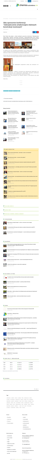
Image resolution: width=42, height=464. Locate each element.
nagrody (22, 399)
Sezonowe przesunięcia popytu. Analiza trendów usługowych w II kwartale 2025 (20, 308)
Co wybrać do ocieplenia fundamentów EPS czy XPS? (17, 191)
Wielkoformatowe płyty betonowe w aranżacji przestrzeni (17, 286)
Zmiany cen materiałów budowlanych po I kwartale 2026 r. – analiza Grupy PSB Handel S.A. (13, 132)
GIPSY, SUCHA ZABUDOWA (11, 451)
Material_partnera (18, 404)
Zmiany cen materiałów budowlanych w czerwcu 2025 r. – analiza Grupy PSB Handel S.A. (22, 328)
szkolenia (32, 404)
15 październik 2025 (11, 340)
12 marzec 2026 (11, 335)
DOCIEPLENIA (9, 435)
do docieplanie (18, 402)
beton (14, 404)
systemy (17, 407)
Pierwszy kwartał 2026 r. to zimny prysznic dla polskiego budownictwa (13, 138)
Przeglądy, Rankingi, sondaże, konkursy (13, 213)
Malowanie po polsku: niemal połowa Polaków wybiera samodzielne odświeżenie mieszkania (23, 348)
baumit (22, 402)
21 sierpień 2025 (11, 192)
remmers (23, 407)
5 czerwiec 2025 (11, 188)
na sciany (8, 399)
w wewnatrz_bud (26, 402)
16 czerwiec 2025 (11, 320)
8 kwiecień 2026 (11, 141)
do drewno (8, 407)
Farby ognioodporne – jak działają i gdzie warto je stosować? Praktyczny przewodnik (22, 166)
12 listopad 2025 (11, 158)
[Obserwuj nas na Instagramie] (7, 6)
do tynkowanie (13, 407)
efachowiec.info (26, 421)
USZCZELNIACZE (10, 445)
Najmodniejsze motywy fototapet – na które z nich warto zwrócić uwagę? (20, 171)
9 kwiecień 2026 (11, 135)
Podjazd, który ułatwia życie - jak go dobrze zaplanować (16, 264)
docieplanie (31, 399)
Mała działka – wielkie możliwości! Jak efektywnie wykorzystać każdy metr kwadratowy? (22, 291)
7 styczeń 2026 (11, 183)
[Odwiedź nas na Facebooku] (4, 6)
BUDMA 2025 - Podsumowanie (12, 353)
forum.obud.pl (25, 419)
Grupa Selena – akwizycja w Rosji (12, 313)
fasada (12, 402)
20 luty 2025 (10, 354)
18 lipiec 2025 (10, 345)
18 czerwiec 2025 (12, 163)
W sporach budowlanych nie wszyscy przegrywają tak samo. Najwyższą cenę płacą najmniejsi (13, 112)
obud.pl (24, 417)
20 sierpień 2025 (11, 283)
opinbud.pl (24, 425)
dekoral (8, 404)
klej (27, 399)
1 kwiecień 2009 (11, 278)
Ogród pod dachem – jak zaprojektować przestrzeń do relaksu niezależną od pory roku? (23, 176)
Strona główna (5, 18)
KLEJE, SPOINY (9, 437)
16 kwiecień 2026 (12, 122)
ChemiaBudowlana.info (18, 459)
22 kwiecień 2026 (12, 114)
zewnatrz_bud (17, 399)
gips (22, 404)
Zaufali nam (9, 419)
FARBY (8, 441)
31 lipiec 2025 (10, 329)
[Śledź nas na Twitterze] (6, 6)
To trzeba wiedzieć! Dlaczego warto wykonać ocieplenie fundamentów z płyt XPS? (21, 162)
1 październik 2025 (11, 349)
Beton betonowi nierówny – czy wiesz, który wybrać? (16, 157)
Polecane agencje (8, 206)
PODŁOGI (8, 447)
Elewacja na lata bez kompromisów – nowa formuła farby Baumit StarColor (19, 259)
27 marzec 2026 (11, 168)
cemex (20, 407)
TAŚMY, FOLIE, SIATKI (10, 443)
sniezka (31, 402)
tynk (14, 402)
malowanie (8, 402)
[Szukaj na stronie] (10, 5)
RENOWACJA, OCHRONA (11, 449)
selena (29, 404)
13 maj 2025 (10, 297)
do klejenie (25, 404)
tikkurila (11, 404)
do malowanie (12, 399)
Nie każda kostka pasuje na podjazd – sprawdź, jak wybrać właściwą (18, 281)
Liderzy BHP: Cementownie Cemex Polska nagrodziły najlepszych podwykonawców (13, 126)
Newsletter (9, 417)
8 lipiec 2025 (10, 310)
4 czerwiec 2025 (11, 325)
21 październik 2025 (12, 197)
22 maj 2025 (10, 233)
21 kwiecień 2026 (11, 265)
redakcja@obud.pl (35, 1)
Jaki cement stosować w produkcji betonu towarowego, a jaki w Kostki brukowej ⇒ (18, 101)
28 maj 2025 (10, 223)
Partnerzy (8, 421)
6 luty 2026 (10, 177)
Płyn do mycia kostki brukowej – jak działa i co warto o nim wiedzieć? (19, 152)
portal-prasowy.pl (26, 423)
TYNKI (8, 439)
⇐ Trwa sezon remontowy (7, 98)
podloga (25, 399)
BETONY (8, 453)
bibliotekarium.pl (25, 427)
